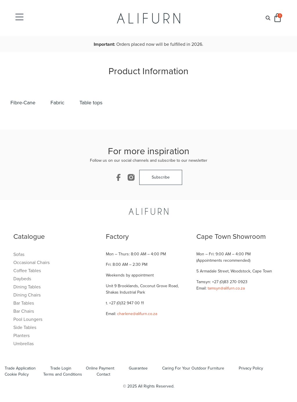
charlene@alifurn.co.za (137, 314)
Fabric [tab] (57, 102)
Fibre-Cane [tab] (22, 102)
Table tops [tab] (90, 102)
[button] (268, 18)
